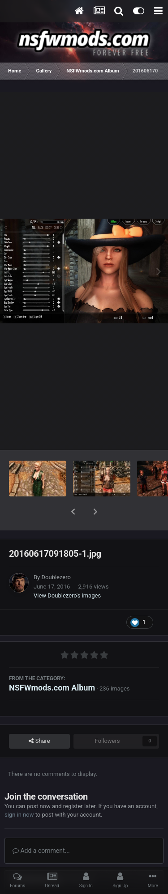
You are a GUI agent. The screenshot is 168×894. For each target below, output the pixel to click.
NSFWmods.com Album (52, 664)
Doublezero (55, 554)
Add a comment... (41, 827)
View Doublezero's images (67, 572)
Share (39, 718)
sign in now (19, 791)
